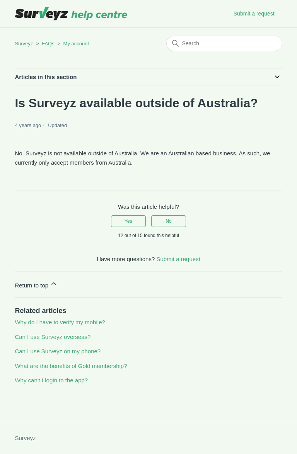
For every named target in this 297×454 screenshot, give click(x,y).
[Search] (224, 43)
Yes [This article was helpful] (128, 221)
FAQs (48, 43)
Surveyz (24, 43)
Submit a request (254, 13)
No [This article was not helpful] (168, 221)
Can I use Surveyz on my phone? (58, 351)
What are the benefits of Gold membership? (71, 366)
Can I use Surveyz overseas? (52, 337)
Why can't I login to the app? (51, 380)
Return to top (36, 284)
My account (76, 43)
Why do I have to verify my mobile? (60, 322)
